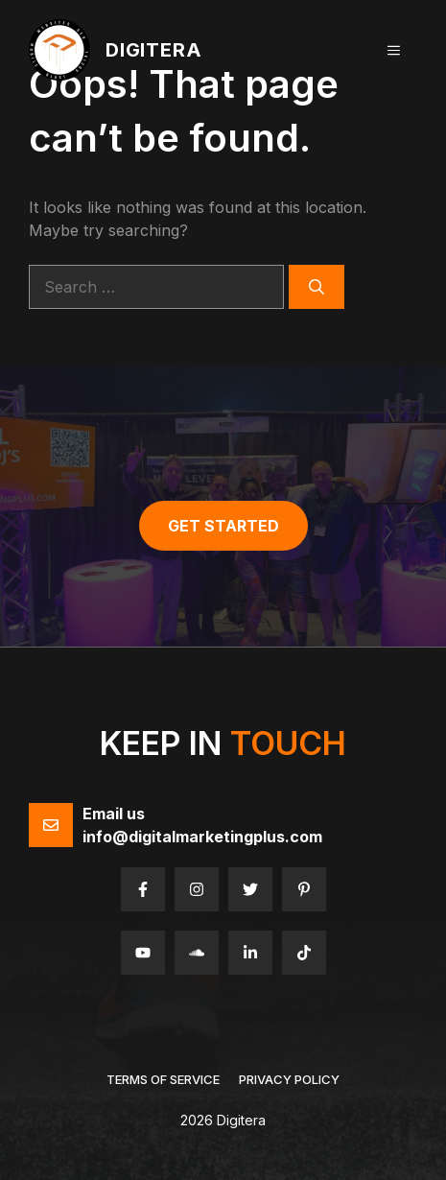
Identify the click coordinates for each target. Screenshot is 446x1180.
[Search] (316, 287)
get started (223, 525)
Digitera (153, 49)
